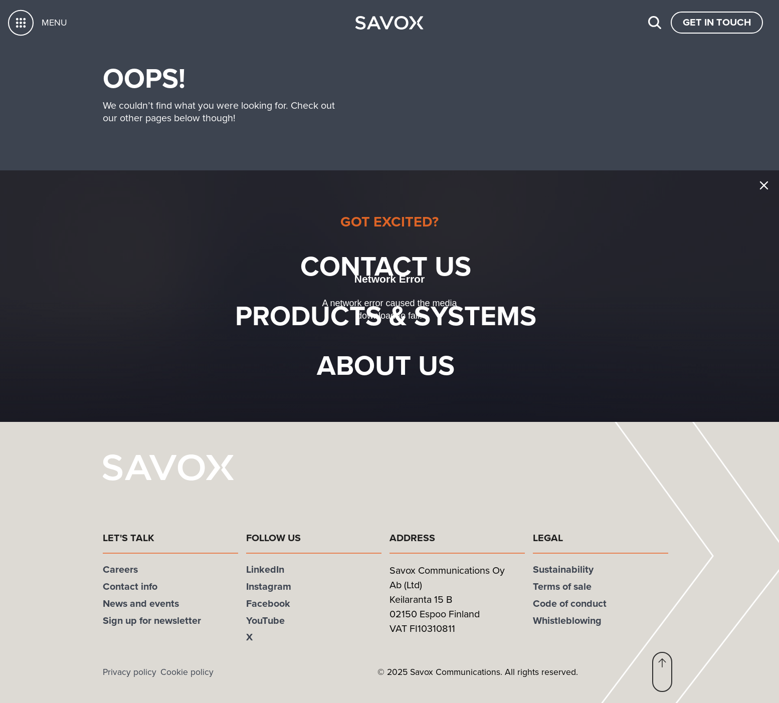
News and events (141, 603)
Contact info (130, 586)
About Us (402, 365)
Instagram (268, 586)
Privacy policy (129, 671)
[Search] (655, 23)
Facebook (268, 603)
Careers (120, 569)
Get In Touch (717, 22)
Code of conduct (570, 603)
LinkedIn (265, 569)
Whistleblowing (567, 620)
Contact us (402, 266)
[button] (662, 672)
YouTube (265, 620)
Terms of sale (562, 586)
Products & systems (402, 315)
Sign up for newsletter (152, 620)
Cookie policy (187, 671)
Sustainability (563, 569)
